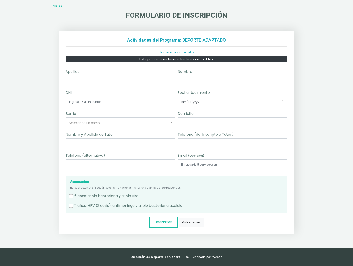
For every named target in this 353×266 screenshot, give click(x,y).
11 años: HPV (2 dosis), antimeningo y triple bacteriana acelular (129, 205)
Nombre (185, 71)
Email (191, 155)
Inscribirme (163, 222)
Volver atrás (191, 222)
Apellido (73, 71)
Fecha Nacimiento (194, 92)
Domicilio (186, 113)
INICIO (57, 6)
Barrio (71, 113)
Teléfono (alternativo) (85, 155)
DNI (69, 92)
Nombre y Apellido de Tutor (90, 134)
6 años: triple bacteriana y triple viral (106, 196)
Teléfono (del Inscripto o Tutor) (205, 134)
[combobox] (120, 123)
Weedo (217, 257)
